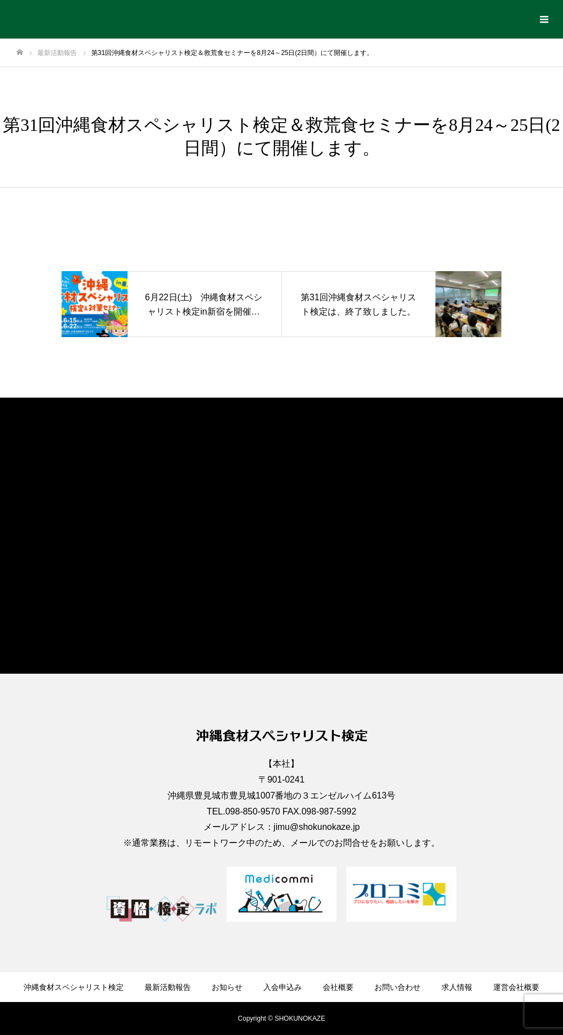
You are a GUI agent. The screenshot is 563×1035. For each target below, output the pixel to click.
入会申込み (282, 987)
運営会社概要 (516, 987)
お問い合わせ (397, 987)
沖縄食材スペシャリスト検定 (74, 987)
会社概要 (338, 987)
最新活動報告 (168, 987)
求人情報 (456, 987)
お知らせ (227, 987)
